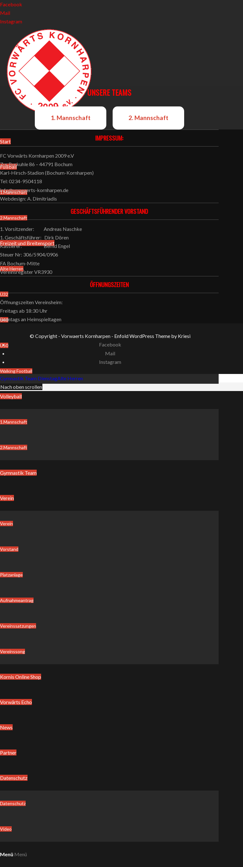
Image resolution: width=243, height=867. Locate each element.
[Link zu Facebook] (11, 4)
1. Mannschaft (70, 117)
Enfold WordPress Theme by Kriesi (152, 336)
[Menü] (13, 854)
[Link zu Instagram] (11, 21)
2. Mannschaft (148, 117)
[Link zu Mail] (5, 13)
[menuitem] (109, 422)
